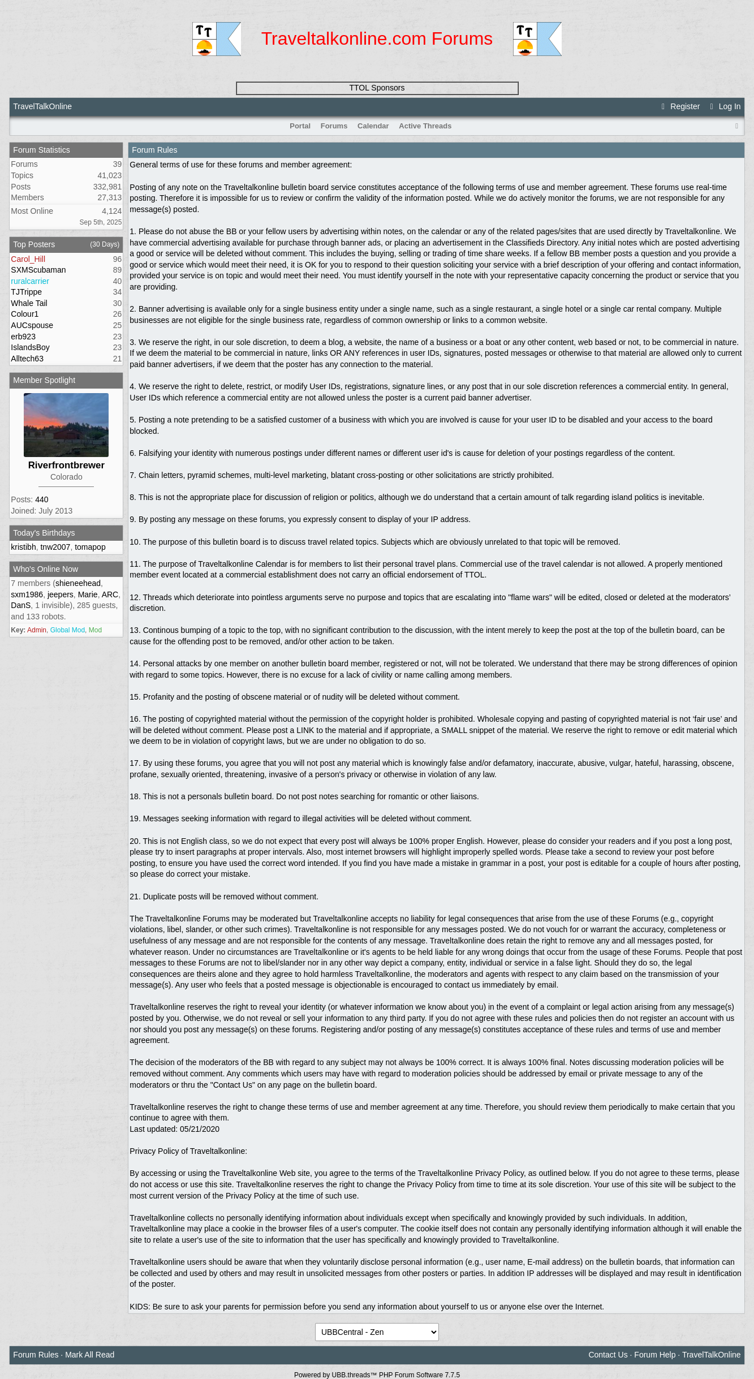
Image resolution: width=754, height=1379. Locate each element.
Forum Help (654, 1354)
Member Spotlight (44, 380)
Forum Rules (35, 1354)
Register (679, 106)
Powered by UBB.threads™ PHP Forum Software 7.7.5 (377, 1375)
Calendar (373, 126)
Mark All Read (89, 1354)
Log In (723, 106)
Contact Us (607, 1354)
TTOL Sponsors (376, 87)
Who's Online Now (45, 569)
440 (41, 499)
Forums (334, 126)
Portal (300, 126)
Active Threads (425, 126)
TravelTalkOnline (42, 106)
